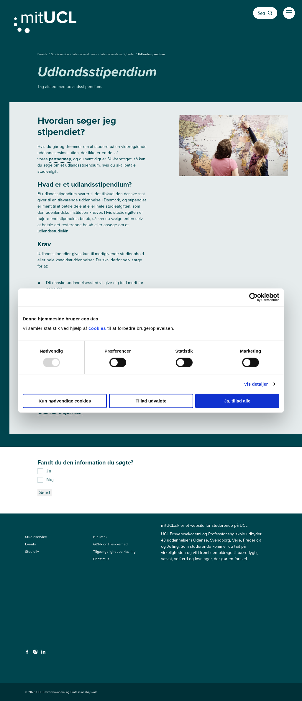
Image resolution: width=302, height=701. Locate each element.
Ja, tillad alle (237, 400)
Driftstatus (101, 559)
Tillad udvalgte (151, 400)
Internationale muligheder (118, 54)
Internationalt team (85, 54)
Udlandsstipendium (151, 54)
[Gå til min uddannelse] (151, 21)
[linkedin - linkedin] (44, 653)
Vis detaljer (256, 384)
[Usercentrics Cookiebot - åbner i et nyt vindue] (253, 297)
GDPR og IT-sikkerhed (110, 544)
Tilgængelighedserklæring (114, 551)
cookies (97, 327)
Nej (45, 479)
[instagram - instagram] (36, 653)
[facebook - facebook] (28, 653)
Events (30, 544)
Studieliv (32, 551)
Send (44, 492)
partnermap (60, 159)
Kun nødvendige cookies (65, 400)
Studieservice (60, 54)
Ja (44, 470)
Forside (42, 54)
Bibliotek (100, 536)
